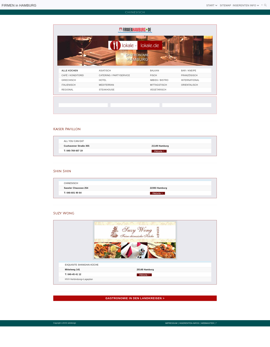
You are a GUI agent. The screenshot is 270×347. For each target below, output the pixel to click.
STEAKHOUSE (106, 90)
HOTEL (103, 80)
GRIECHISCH (69, 80)
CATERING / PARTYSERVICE (114, 75)
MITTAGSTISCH (158, 85)
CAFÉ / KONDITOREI (73, 75)
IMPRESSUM (171, 323)
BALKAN (154, 70)
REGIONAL (67, 90)
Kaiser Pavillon (67, 129)
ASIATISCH (105, 70)
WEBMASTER (207, 323)
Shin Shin (62, 171)
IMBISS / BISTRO (159, 80)
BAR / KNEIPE (188, 70)
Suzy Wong (63, 213)
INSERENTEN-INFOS (189, 323)
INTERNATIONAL (190, 80)
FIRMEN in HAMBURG (19, 5)
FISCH (153, 75)
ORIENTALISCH (189, 85)
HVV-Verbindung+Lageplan (79, 279)
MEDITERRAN (106, 85)
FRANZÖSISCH (189, 75)
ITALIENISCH (69, 85)
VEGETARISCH (158, 90)
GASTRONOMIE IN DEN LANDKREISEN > (134, 298)
